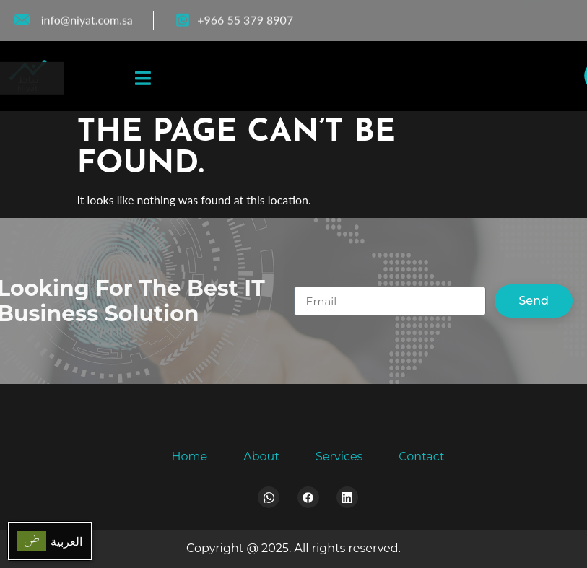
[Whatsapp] (268, 497)
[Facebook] (500, 17)
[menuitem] (50, 541)
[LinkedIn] (559, 17)
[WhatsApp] (529, 17)
